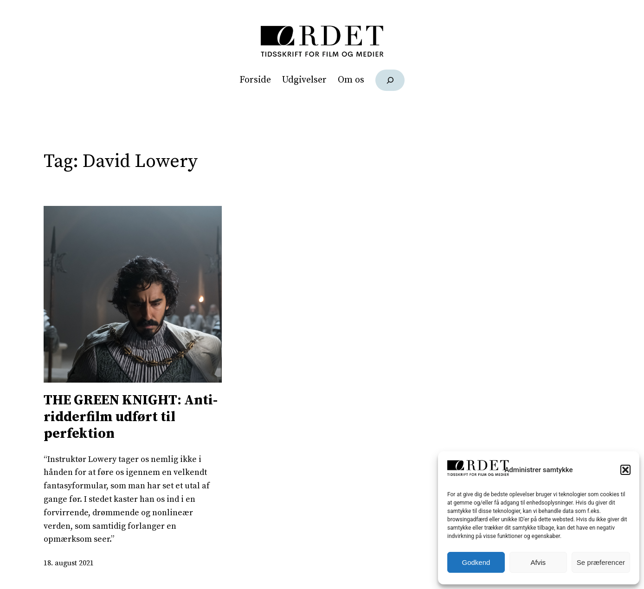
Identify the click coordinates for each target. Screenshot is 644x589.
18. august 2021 (69, 563)
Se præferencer (601, 562)
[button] (625, 469)
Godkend (476, 562)
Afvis (538, 562)
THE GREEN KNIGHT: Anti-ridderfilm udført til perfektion (131, 417)
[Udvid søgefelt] (390, 80)
